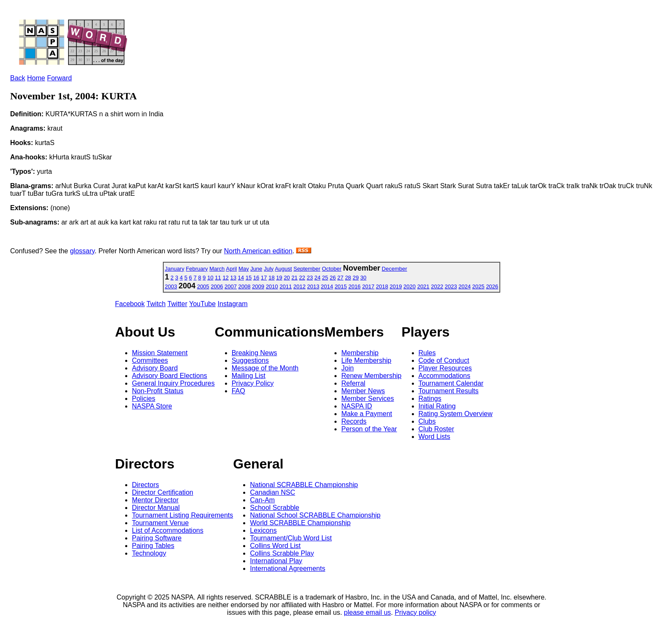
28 (348, 277)
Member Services (367, 398)
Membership (359, 352)
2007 (231, 286)
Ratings (430, 398)
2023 (451, 286)
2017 (368, 286)
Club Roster (436, 429)
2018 (382, 286)
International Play (276, 560)
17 (264, 277)
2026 (492, 286)
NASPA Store (152, 406)
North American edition (258, 251)
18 (271, 277)
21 (294, 277)
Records (354, 421)
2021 (423, 286)
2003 (171, 286)
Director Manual (156, 507)
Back (17, 78)
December (394, 269)
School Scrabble (274, 507)
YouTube (202, 303)
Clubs (427, 421)
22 (302, 277)
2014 (327, 286)
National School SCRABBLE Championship (315, 515)
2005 (203, 286)
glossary (82, 251)
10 (210, 277)
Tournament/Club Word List (291, 538)
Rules (427, 352)
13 (233, 277)
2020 (409, 286)
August (283, 269)
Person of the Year (369, 429)
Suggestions (250, 360)
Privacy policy (415, 612)
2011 (285, 286)
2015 (340, 286)
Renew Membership (371, 375)
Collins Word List (275, 545)
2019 (396, 286)
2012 (299, 286)
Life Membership (366, 360)
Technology (149, 553)
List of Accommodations (167, 530)
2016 (354, 286)
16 (256, 277)
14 (241, 277)
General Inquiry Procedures (173, 383)
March (217, 269)
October (331, 269)
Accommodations (445, 375)
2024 (464, 286)
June (256, 269)
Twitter (177, 303)
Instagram (233, 303)
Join (347, 368)
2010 (272, 286)
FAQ (238, 390)
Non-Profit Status (158, 390)
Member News (363, 390)
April (231, 269)
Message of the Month (265, 368)
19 (279, 277)
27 (340, 277)
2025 (478, 286)
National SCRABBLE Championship (304, 484)
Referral (353, 383)
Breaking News (254, 352)
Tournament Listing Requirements (182, 515)
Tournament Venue (160, 522)
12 (225, 277)
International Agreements (287, 568)
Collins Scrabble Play (282, 553)
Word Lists (434, 436)
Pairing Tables (153, 545)
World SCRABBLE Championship (300, 522)
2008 (244, 286)
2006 (217, 286)
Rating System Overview (456, 413)
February (197, 269)
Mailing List (249, 375)
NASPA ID (356, 406)
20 (287, 277)
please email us (367, 612)
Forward (59, 78)
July (269, 269)
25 (325, 277)
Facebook (130, 303)
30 (363, 277)
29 (356, 277)
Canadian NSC (272, 492)
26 (333, 277)
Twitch (155, 303)
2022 (437, 286)
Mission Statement (160, 352)
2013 (313, 286)
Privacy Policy (253, 383)
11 (218, 277)
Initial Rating (437, 406)
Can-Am (262, 500)
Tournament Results (449, 390)
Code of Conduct (444, 360)
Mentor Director (155, 500)
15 (249, 277)
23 (309, 277)
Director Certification (162, 492)
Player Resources (445, 368)
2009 (258, 286)
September (307, 269)
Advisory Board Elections (169, 375)
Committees (150, 360)
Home (36, 78)
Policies (143, 398)
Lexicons (263, 530)
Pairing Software (156, 538)
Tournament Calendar (451, 383)
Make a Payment (366, 413)
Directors (145, 484)
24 (318, 277)
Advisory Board (155, 368)
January (174, 269)
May (243, 269)
